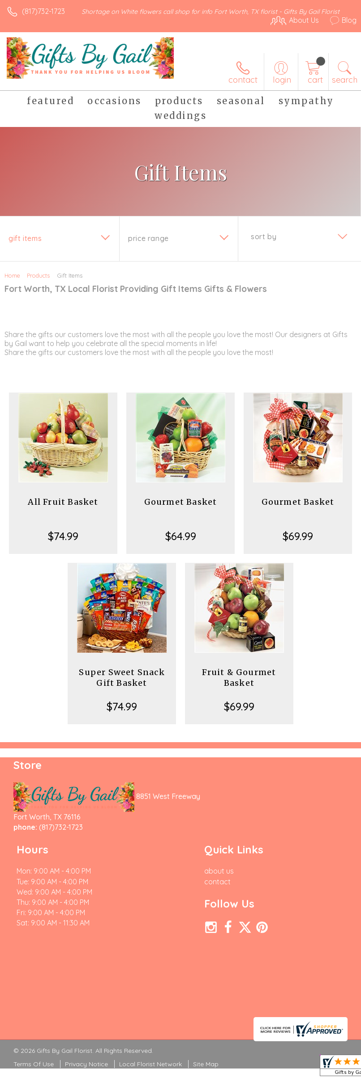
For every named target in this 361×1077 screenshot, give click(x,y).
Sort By (263, 236)
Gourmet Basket (180, 502)
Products (38, 275)
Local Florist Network (150, 1064)
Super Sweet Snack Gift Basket (121, 677)
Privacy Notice (86, 1064)
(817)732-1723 (43, 11)
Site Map (206, 1064)
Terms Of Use (33, 1064)
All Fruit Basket (63, 502)
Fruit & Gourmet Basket (239, 677)
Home (12, 275)
